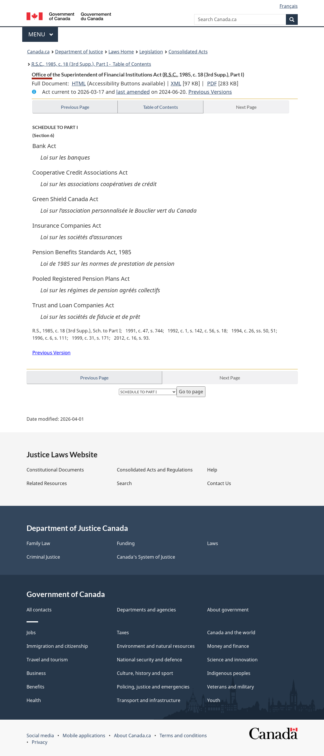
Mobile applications (84, 735)
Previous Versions (210, 91)
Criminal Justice (43, 557)
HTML (79, 83)
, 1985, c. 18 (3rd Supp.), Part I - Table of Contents (91, 64)
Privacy (39, 742)
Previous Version (51, 352)
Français (289, 6)
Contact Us (219, 483)
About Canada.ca (132, 735)
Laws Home (121, 51)
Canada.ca (38, 51)
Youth (213, 700)
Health (34, 700)
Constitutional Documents (55, 470)
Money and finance (228, 646)
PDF (212, 83)
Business (36, 673)
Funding (126, 543)
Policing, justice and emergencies (153, 687)
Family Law (38, 543)
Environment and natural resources (156, 646)
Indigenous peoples (228, 673)
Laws (212, 543)
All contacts (39, 610)
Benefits (35, 687)
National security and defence (149, 659)
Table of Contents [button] (160, 107)
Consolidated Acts (188, 51)
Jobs (31, 632)
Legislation (151, 51)
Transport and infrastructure (148, 700)
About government (228, 610)
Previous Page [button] (75, 107)
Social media (40, 735)
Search (124, 483)
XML (176, 83)
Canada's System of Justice (146, 557)
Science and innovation (232, 659)
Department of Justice (79, 51)
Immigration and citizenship (57, 646)
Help (212, 470)
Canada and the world (231, 632)
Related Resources (47, 483)
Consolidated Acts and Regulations (155, 470)
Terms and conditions (183, 735)
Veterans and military (230, 687)
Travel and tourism (47, 659)
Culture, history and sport (145, 673)
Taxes (123, 632)
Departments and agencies (146, 610)
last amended (133, 91)
